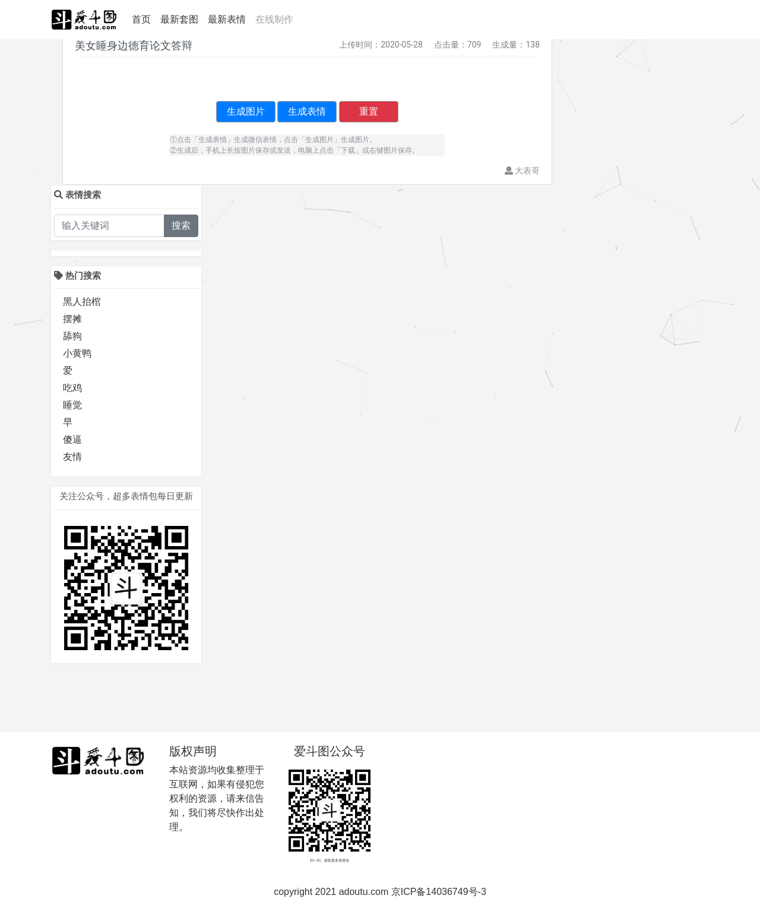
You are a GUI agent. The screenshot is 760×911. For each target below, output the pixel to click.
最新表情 (227, 19)
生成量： (508, 44)
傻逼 (72, 439)
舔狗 (72, 336)
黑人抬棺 (82, 301)
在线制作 (274, 19)
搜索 (181, 225)
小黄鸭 (77, 353)
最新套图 (179, 19)
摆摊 (72, 318)
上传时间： (360, 44)
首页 (144, 18)
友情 (72, 456)
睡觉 (72, 405)
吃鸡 (72, 387)
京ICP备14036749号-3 (438, 892)
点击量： (450, 44)
